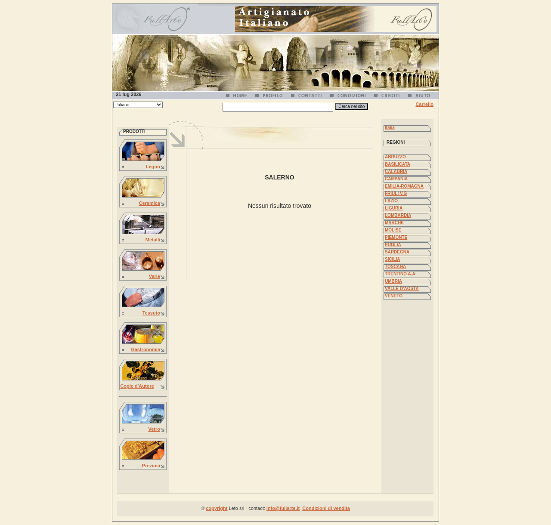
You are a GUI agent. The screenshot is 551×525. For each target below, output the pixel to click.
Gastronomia (145, 349)
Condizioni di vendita (326, 508)
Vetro (154, 429)
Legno (153, 166)
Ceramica (149, 203)
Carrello (424, 104)
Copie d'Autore (137, 386)
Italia (390, 127)
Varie (154, 276)
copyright (216, 508)
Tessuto (151, 312)
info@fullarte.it (283, 508)
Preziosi (151, 465)
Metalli (152, 239)
